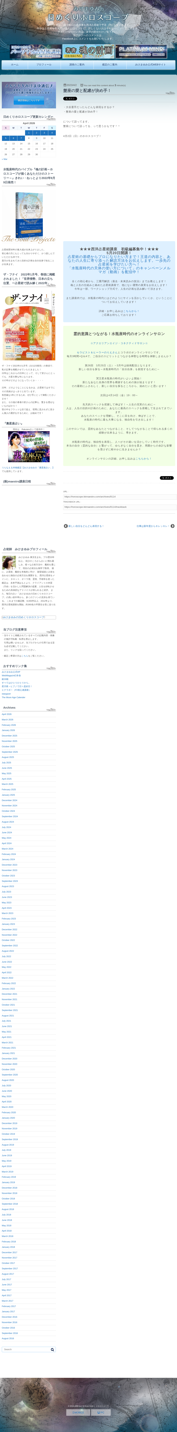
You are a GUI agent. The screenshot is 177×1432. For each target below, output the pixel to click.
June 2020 (7, 1091)
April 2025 (7, 779)
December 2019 (9, 1123)
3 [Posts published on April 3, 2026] (44, 132)
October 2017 (8, 1263)
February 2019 (9, 1177)
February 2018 (9, 1241)
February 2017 (9, 1306)
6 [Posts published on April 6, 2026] (13, 138)
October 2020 (8, 1069)
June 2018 (7, 1220)
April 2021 (7, 1037)
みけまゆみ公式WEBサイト (150, 64)
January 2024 (8, 859)
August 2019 (8, 1145)
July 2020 (6, 1085)
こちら (24, 656)
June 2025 (7, 768)
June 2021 (7, 1026)
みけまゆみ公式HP (11, 672)
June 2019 (7, 1155)
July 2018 (6, 1214)
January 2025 (8, 795)
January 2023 (8, 924)
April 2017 (7, 1295)
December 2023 (9, 865)
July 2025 (6, 762)
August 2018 (8, 1209)
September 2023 (10, 881)
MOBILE (78, 1412)
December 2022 (9, 929)
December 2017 (9, 1252)
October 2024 (8, 811)
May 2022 (6, 967)
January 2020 (8, 1118)
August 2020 (8, 1080)
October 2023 (8, 875)
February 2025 (9, 789)
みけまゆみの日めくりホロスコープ (23, 617)
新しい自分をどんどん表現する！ (86, 526)
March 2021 (7, 1042)
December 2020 (9, 1058)
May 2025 (6, 773)
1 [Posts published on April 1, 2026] (29, 132)
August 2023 (8, 886)
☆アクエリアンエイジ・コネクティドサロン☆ (119, 343)
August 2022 (8, 951)
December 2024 (9, 800)
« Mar (4, 159)
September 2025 (10, 752)
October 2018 (8, 1198)
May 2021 (6, 1031)
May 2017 (6, 1290)
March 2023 (7, 913)
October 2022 (8, 940)
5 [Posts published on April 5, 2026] (6, 138)
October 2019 (8, 1134)
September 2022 (10, 945)
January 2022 (8, 988)
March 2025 (7, 784)
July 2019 (6, 1150)
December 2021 (9, 994)
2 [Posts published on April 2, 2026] (36, 132)
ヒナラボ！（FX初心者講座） (16, 690)
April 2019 (7, 1166)
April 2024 (7, 843)
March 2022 (7, 978)
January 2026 (8, 730)
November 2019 (9, 1128)
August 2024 (8, 822)
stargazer (6, 694)
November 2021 (9, 999)
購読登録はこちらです (29, 100)
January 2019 (8, 1182)
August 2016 (8, 1338)
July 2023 (6, 891)
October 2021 (8, 1005)
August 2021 (8, 1015)
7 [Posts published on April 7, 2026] (21, 138)
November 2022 (9, 935)
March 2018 (7, 1236)
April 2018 (7, 1231)
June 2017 (7, 1284)
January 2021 (8, 1053)
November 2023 (9, 870)
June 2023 (7, 897)
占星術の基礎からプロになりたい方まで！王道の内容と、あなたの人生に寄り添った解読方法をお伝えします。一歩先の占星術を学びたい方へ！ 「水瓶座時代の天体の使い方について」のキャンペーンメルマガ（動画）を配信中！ (119, 264)
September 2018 (10, 1204)
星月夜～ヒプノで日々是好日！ (17, 686)
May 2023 (6, 902)
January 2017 (8, 1311)
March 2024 (7, 848)
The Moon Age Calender (13, 697)
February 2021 (9, 1048)
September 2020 (10, 1074)
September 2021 (10, 1010)
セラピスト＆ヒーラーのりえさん (97, 352)
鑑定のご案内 (109, 64)
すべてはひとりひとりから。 (16, 683)
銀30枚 (5, 679)
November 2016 (9, 1322)
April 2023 (7, 908)
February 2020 (9, 1112)
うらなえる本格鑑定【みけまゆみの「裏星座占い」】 (28, 467)
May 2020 (6, 1096)
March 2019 (7, 1171)
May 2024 (6, 838)
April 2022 (7, 972)
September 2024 (10, 816)
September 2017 (10, 1268)
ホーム (15, 64)
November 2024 (9, 805)
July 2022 (6, 956)
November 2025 (9, 741)
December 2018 (9, 1188)
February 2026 (9, 725)
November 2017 (9, 1257)
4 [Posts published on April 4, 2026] (52, 132)
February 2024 (9, 854)
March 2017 (7, 1301)
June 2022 (7, 962)
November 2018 (9, 1193)
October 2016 (8, 1328)
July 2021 (6, 1021)
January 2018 (8, 1247)
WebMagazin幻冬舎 (11, 675)
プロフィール (44, 64)
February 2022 (9, 983)
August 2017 (8, 1274)
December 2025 (9, 735)
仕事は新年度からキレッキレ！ (153, 526)
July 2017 (6, 1279)
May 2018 (6, 1225)
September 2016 (10, 1333)
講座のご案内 (76, 64)
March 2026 (7, 719)
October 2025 (8, 746)
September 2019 (10, 1139)
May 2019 (6, 1161)
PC (100, 1412)
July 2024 (6, 827)
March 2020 (7, 1107)
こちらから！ (131, 311)
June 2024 (7, 832)
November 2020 (9, 1064)
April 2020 (7, 1101)
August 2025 (8, 757)
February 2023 (9, 918)
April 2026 (7, 714)
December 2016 (9, 1317)
